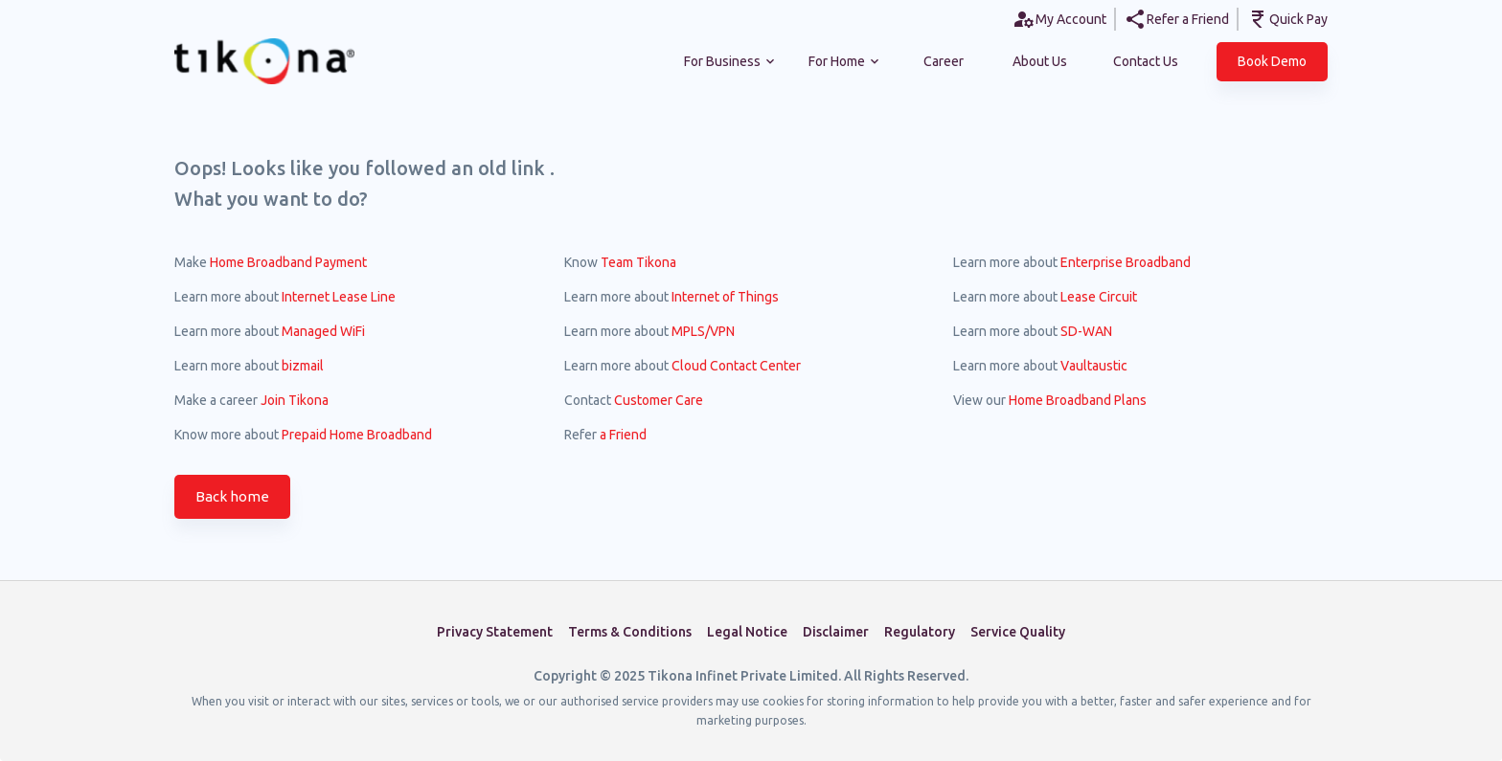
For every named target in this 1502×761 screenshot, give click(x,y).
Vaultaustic (1093, 365)
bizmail (303, 365)
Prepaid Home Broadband (357, 434)
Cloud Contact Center (736, 365)
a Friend (623, 434)
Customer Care (658, 400)
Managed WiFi (323, 331)
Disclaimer (836, 631)
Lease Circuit (1098, 296)
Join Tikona (295, 400)
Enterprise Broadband (1125, 262)
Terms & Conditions (630, 631)
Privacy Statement (495, 631)
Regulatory (919, 631)
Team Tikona (638, 262)
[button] (1272, 61)
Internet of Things (725, 296)
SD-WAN (1086, 331)
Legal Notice (747, 631)
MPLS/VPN (703, 331)
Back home (232, 497)
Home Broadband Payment (288, 262)
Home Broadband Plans (1078, 400)
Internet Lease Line (339, 296)
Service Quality (1017, 631)
